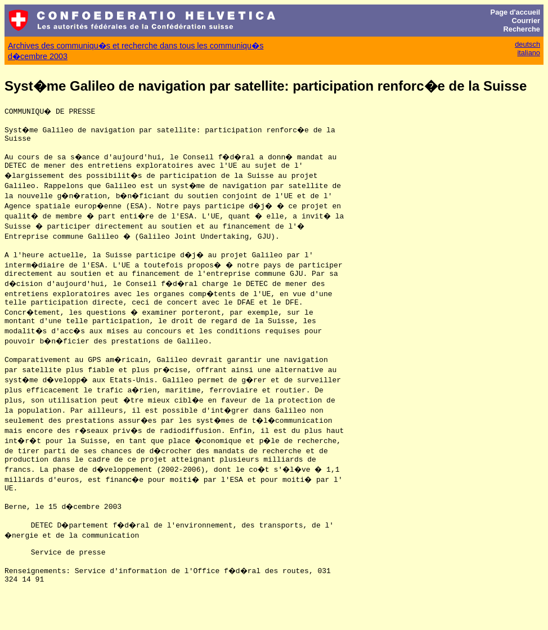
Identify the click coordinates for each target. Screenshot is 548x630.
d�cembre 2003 (38, 56)
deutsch (527, 44)
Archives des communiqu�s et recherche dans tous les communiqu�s (135, 45)
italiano (528, 52)
